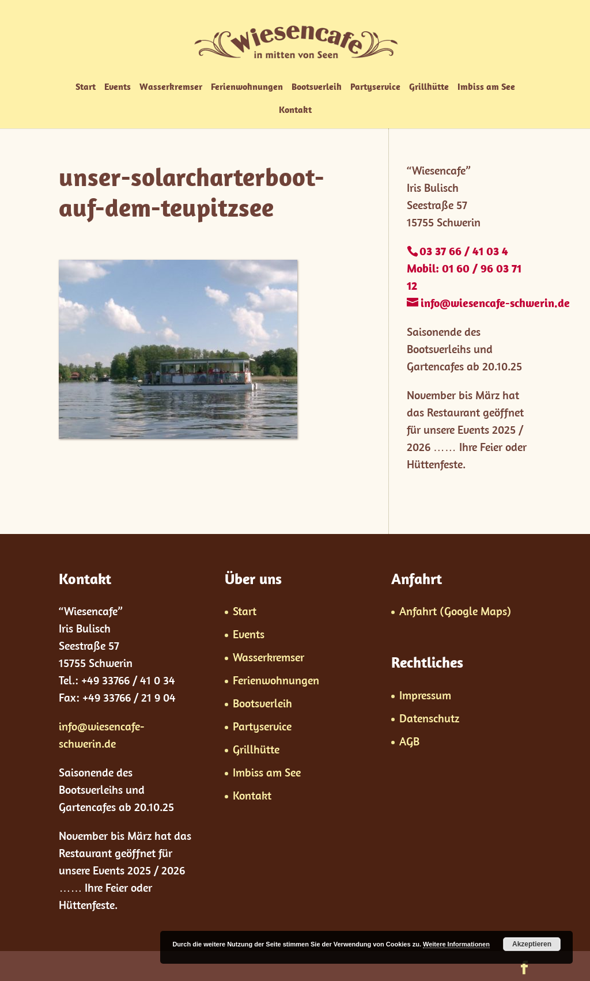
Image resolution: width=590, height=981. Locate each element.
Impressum (425, 695)
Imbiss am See (486, 87)
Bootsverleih (317, 87)
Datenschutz (429, 718)
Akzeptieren (531, 944)
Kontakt (295, 110)
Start (85, 87)
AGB (409, 741)
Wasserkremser (170, 87)
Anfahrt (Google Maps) (455, 611)
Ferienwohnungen (247, 87)
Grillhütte (429, 87)
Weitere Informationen (456, 944)
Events (117, 87)
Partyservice (375, 87)
